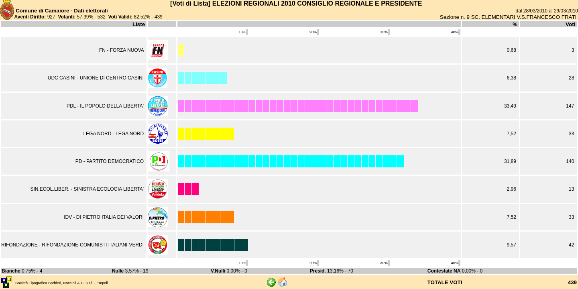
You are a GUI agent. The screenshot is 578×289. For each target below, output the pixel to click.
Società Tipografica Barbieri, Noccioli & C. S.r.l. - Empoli (61, 283)
